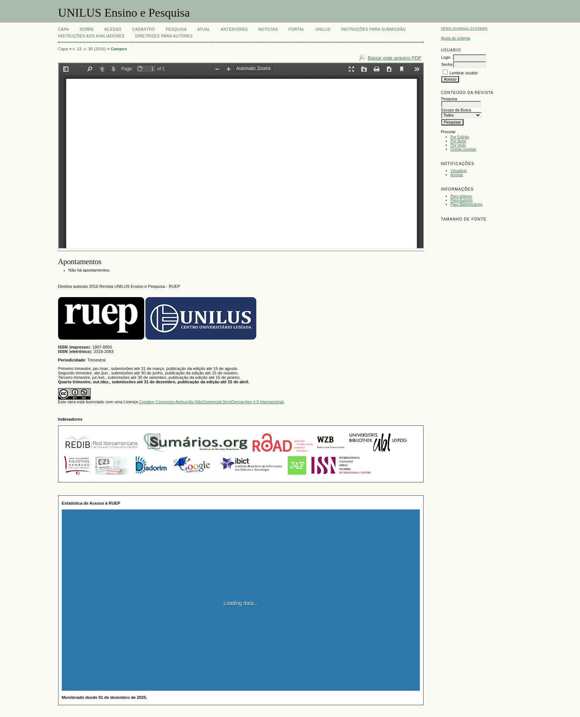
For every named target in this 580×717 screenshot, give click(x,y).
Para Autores (462, 200)
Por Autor (458, 141)
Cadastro (143, 29)
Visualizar (459, 171)
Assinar (457, 175)
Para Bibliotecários (467, 204)
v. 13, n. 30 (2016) (89, 49)
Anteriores (234, 29)
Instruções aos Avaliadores (91, 36)
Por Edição (460, 137)
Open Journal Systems (464, 28)
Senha (446, 65)
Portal (297, 29)
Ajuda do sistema (456, 38)
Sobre (87, 29)
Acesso (112, 29)
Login (446, 57)
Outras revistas (463, 149)
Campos (119, 49)
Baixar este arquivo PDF (395, 58)
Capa (63, 29)
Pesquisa (176, 29)
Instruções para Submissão (373, 29)
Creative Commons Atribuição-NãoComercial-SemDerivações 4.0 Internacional (211, 402)
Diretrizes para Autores (164, 36)
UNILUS (322, 29)
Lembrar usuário (464, 73)
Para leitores (461, 196)
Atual (203, 29)
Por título (458, 145)
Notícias (268, 29)
